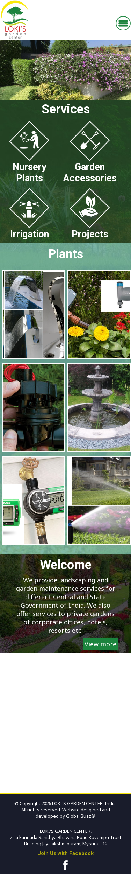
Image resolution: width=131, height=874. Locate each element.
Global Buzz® (80, 816)
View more (100, 644)
